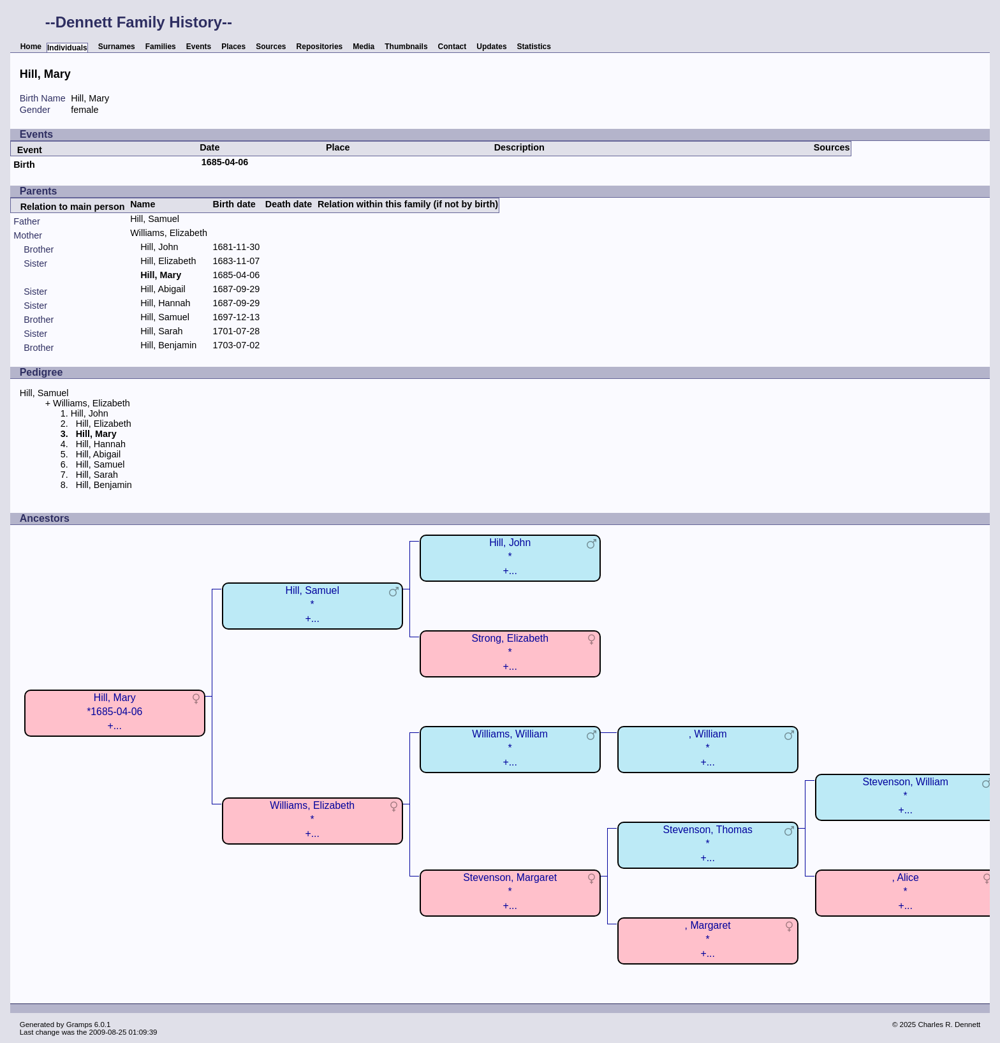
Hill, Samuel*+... (312, 604)
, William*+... (708, 748)
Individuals (67, 47)
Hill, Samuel (154, 219)
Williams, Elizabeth (168, 233)
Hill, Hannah (165, 303)
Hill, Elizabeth (168, 261)
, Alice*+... (905, 891)
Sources (271, 46)
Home (30, 46)
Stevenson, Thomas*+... (707, 843)
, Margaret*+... (708, 939)
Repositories (320, 46)
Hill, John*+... (510, 556)
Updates (491, 46)
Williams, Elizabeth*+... (312, 819)
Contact (452, 46)
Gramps (79, 1024)
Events (198, 46)
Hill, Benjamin (168, 345)
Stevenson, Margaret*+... (510, 891)
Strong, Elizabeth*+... (509, 652)
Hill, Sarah (161, 331)
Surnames (116, 46)
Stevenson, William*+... (905, 795)
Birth (24, 164)
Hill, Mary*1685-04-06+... (114, 711)
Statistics (534, 46)
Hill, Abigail (162, 289)
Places (233, 46)
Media (363, 46)
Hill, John (159, 247)
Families (160, 46)
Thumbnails (406, 46)
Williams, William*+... (510, 748)
